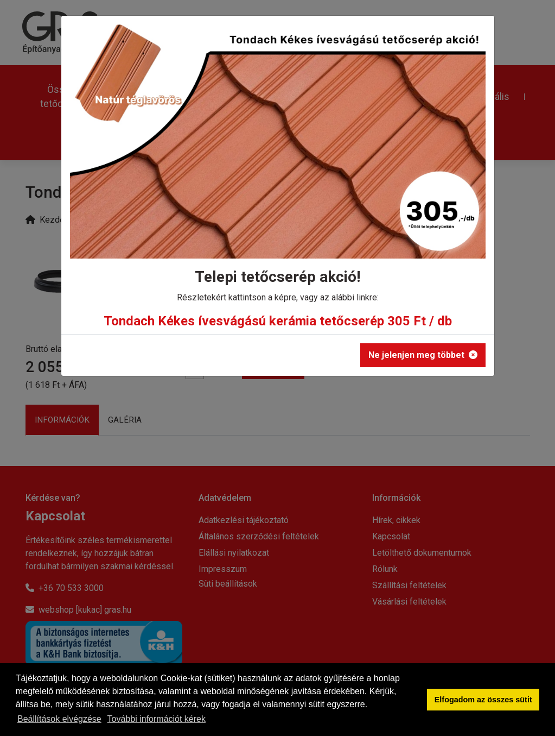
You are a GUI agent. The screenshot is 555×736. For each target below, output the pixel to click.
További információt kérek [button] (156, 719)
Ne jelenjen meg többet (422, 355)
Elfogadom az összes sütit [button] (483, 699)
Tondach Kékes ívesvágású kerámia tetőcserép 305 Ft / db (278, 321)
